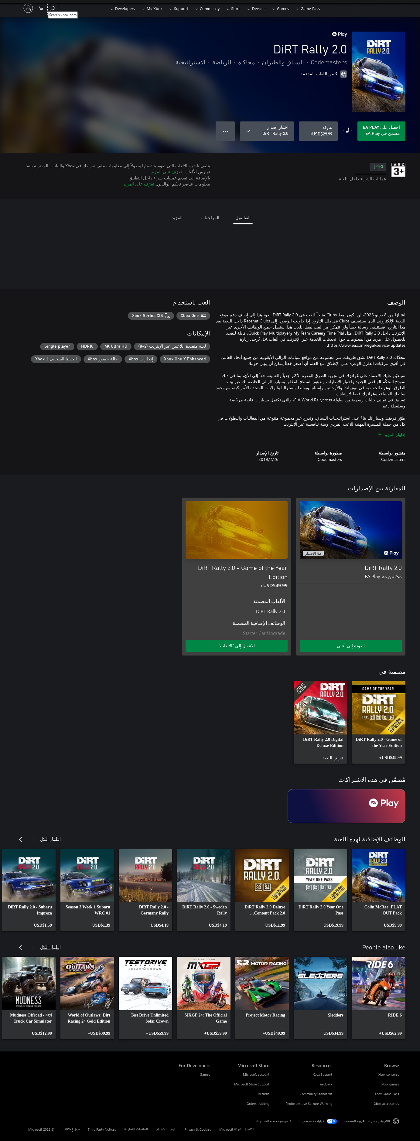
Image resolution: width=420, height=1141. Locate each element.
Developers (125, 8)
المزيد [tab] (177, 217)
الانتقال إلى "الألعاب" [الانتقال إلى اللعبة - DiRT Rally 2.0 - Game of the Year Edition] (237, 646)
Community (210, 8)
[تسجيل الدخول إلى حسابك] (28, 8)
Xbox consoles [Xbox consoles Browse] (388, 1074)
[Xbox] (338, 8)
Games (283, 8)
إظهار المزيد (391, 434)
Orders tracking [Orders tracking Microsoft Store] (258, 1103)
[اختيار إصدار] (267, 131)
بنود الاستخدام (166, 1129)
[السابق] (33, 839)
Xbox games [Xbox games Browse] (390, 1084)
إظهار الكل (50, 839)
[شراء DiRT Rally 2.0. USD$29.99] (318, 131)
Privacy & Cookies (198, 1129)
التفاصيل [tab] (243, 217)
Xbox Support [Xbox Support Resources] (322, 1074)
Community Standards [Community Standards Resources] (316, 1094)
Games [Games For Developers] (205, 1074)
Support (181, 8)
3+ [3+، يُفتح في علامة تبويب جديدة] (378, 167)
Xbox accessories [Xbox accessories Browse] (386, 1103)
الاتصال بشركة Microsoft (236, 1129)
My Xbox (154, 8)
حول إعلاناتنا (71, 1129)
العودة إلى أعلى (351, 646)
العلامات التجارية (136, 1129)
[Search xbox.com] (52, 8)
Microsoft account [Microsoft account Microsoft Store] (256, 1074)
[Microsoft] (378, 8)
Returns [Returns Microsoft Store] (263, 1094)
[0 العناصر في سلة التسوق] (41, 8)
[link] (378, 722)
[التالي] (21, 839)
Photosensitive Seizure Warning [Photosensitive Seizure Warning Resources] (308, 1103)
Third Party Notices (102, 1129)
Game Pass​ (310, 8)
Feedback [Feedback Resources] (325, 1084)
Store (236, 8)
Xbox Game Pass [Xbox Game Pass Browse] (387, 1094)
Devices (258, 8)
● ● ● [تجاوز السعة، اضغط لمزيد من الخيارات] (225, 131)
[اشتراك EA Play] (346, 806)
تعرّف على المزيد (166, 172)
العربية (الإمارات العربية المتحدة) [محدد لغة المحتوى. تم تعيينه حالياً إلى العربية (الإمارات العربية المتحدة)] (367, 1121)
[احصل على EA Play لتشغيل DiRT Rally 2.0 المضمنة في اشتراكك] (381, 131)
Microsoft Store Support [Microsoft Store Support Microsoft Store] (251, 1084)
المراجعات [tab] (210, 217)
